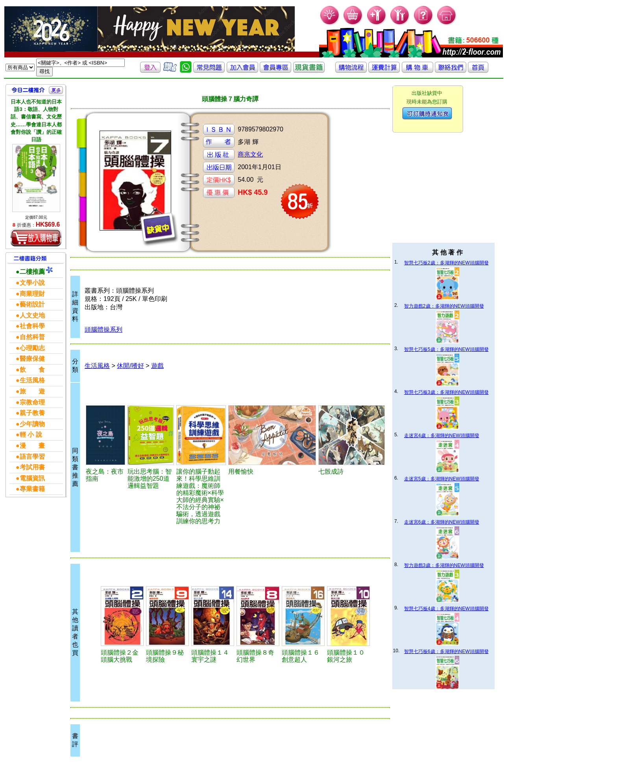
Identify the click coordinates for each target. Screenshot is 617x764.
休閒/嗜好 (130, 365)
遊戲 (157, 365)
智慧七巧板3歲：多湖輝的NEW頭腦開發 (446, 392)
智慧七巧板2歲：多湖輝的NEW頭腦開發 (446, 263)
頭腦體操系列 (103, 329)
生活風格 (97, 365)
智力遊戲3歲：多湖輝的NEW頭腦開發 (444, 565)
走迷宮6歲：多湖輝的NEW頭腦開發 (441, 522)
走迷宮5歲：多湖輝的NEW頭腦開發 (441, 479)
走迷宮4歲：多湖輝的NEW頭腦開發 (441, 435)
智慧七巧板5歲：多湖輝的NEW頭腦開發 (446, 349)
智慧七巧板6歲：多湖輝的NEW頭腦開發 (446, 651)
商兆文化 (250, 154)
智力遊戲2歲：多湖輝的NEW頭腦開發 (444, 306)
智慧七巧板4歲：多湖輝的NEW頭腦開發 (446, 608)
